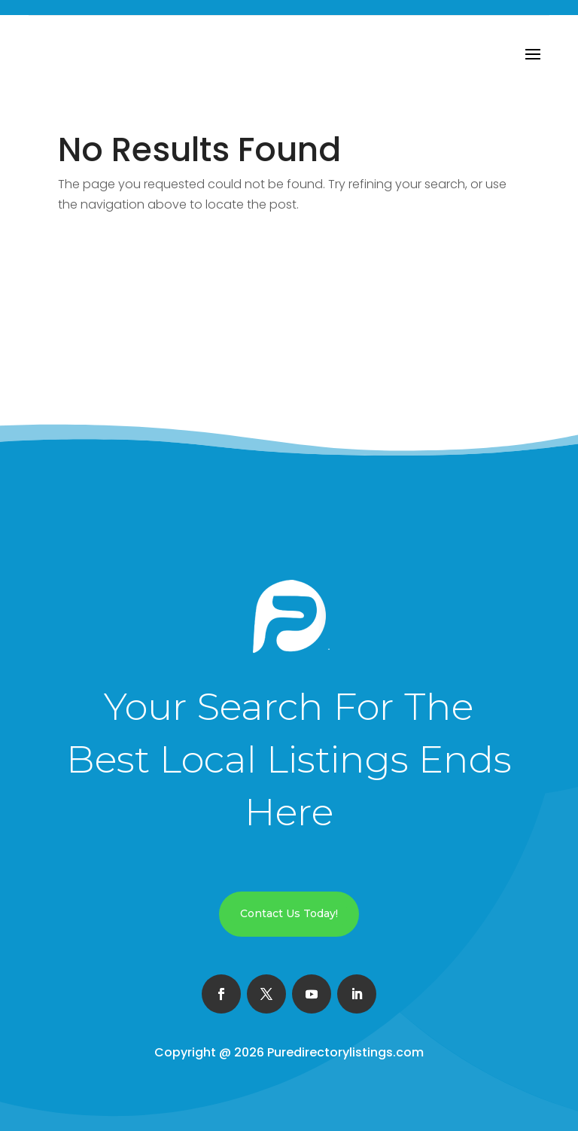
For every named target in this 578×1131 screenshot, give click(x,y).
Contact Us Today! (289, 913)
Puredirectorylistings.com (345, 1052)
